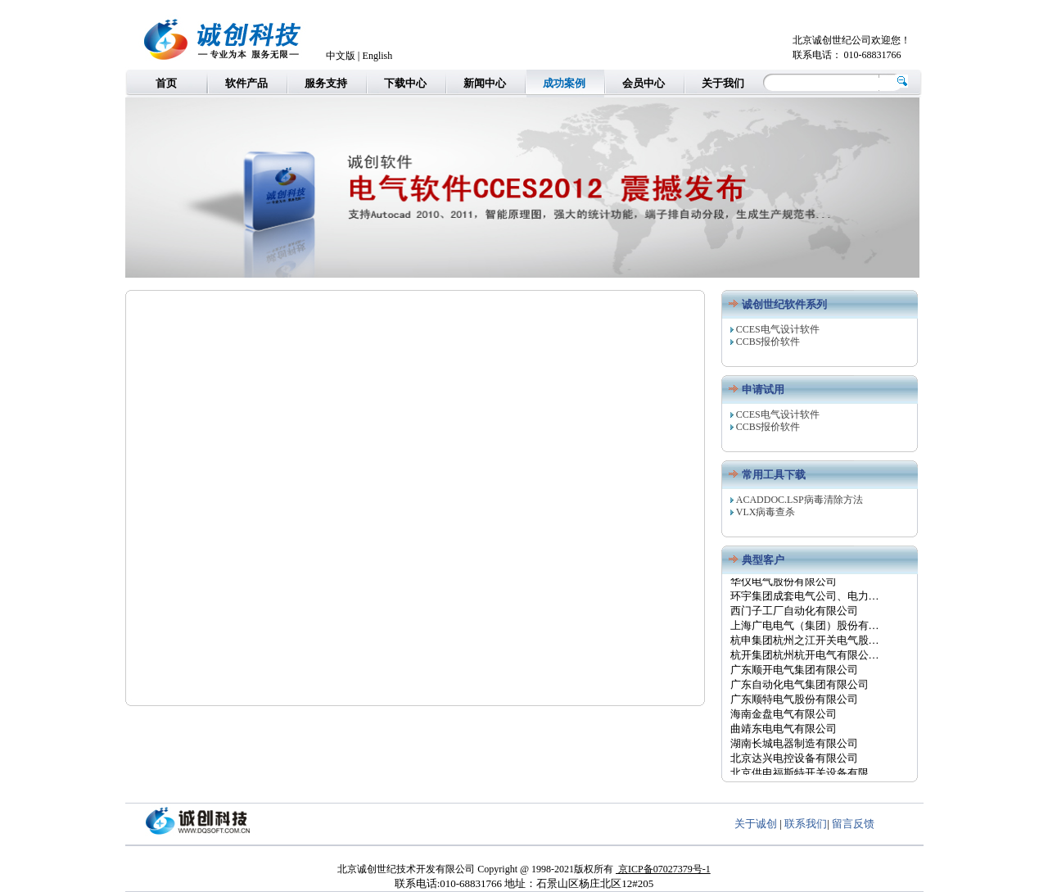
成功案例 (564, 83)
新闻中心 (484, 83)
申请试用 (763, 389)
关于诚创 (755, 823)
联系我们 (805, 823)
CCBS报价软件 (768, 341)
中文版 (340, 55)
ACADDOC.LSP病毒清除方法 (799, 499)
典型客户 (763, 560)
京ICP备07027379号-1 (663, 869)
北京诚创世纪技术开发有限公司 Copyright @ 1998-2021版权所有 (476, 869)
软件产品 (246, 83)
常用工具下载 (774, 475)
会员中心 (643, 83)
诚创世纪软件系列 (784, 304)
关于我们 (723, 83)
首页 (166, 83)
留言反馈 (853, 823)
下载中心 (405, 83)
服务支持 (326, 83)
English (378, 55)
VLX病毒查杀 (766, 512)
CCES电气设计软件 (778, 329)
